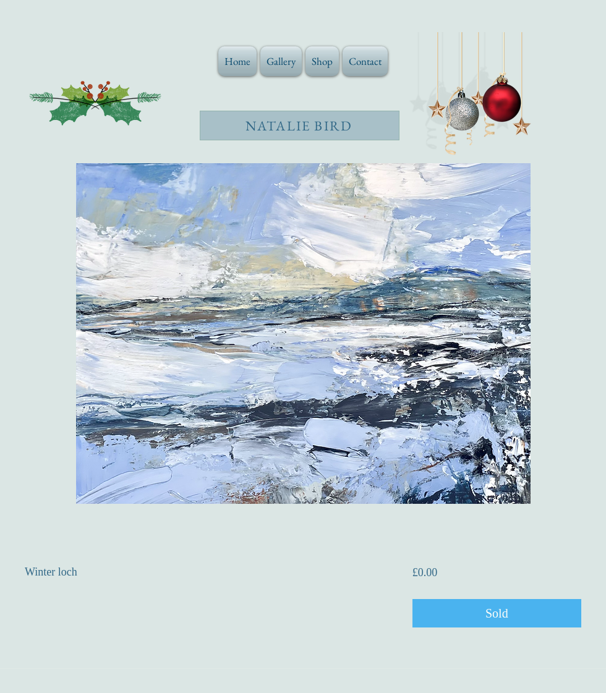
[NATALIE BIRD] (299, 125)
